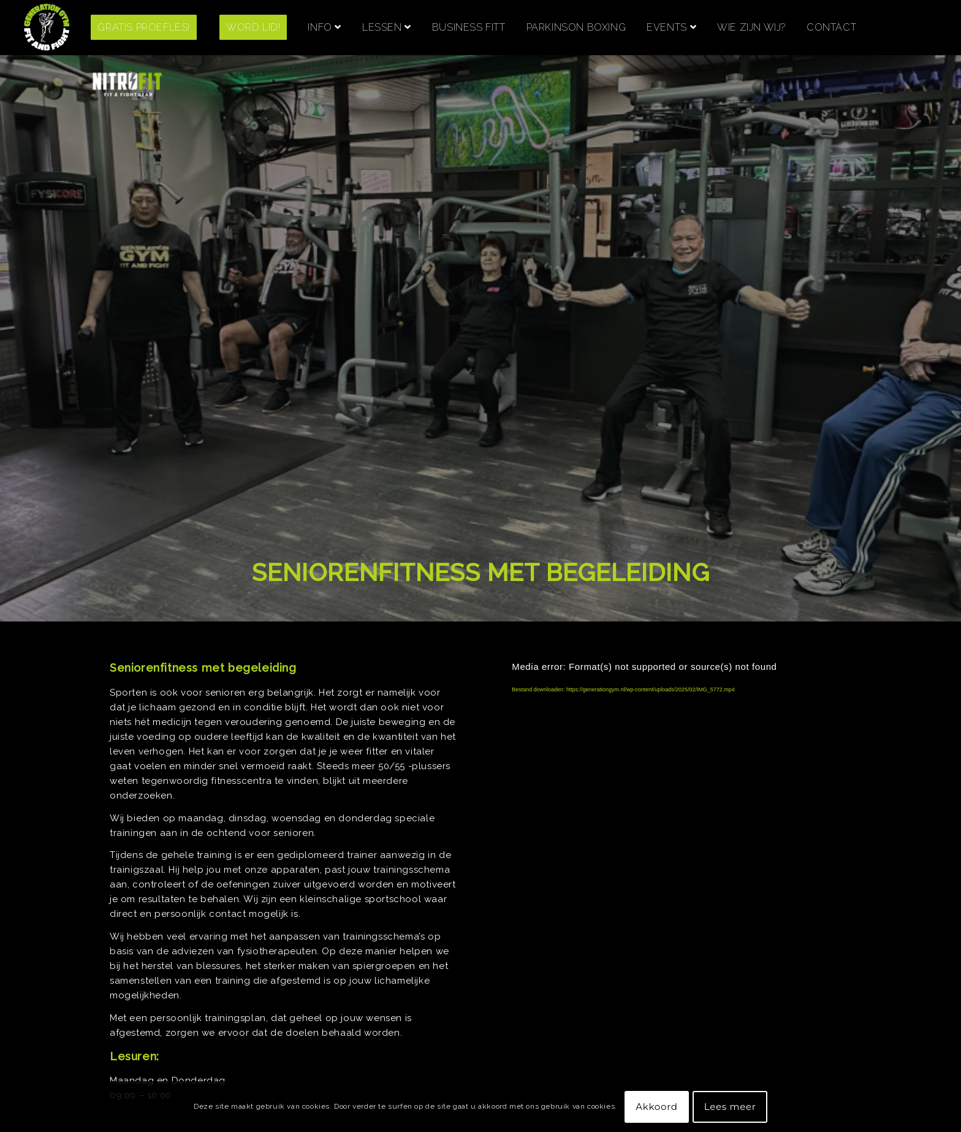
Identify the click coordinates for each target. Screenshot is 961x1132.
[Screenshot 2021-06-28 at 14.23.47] (46, 27)
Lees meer (730, 1106)
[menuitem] (153, 27)
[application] (677, 750)
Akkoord (656, 1106)
